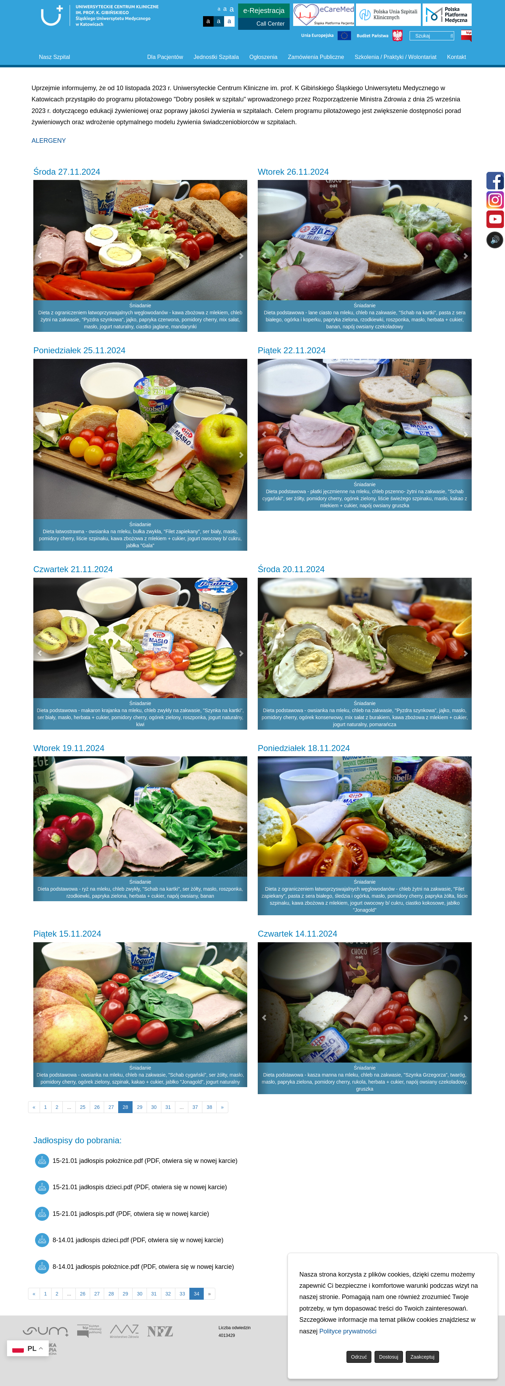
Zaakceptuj (422, 1357)
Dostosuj (388, 1357)
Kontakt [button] (456, 57)
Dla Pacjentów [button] (165, 57)
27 (111, 1107)
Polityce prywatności (348, 1331)
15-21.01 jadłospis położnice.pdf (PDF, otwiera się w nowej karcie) (136, 1161)
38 (209, 1107)
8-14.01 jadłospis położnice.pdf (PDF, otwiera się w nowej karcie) (134, 1267)
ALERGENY (49, 140)
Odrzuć (359, 1357)
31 (168, 1107)
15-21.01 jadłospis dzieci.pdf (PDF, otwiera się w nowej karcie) (131, 1187)
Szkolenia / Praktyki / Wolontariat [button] (396, 57)
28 (111, 1294)
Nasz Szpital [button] (54, 57)
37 (195, 1107)
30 (154, 1107)
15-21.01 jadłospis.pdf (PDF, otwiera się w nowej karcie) (122, 1214)
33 (182, 1294)
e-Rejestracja (264, 10)
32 (168, 1294)
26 (97, 1107)
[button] (38, 256)
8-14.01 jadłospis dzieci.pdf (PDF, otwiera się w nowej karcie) (129, 1240)
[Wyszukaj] (451, 36)
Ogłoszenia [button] (263, 57)
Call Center (270, 24)
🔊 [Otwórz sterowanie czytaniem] (495, 239)
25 (83, 1107)
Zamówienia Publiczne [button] (316, 57)
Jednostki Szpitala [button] (216, 57)
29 (139, 1107)
